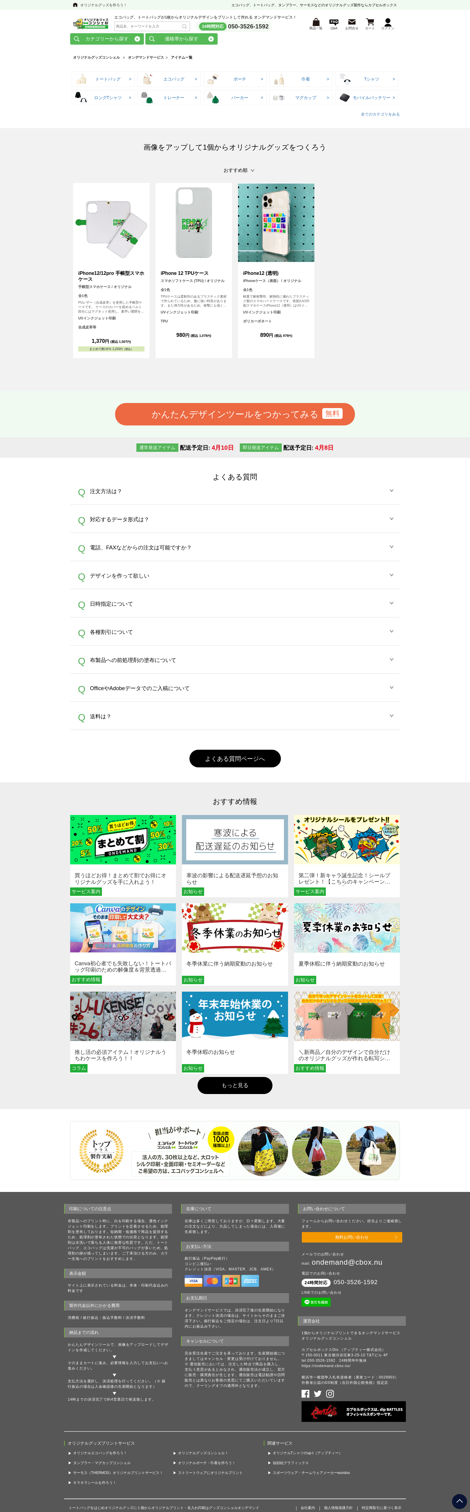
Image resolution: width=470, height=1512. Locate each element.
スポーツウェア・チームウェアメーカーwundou (311, 1474)
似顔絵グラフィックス (291, 1465)
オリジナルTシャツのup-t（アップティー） (307, 1455)
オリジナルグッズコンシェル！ (203, 1455)
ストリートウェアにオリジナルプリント (210, 1474)
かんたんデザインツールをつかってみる (235, 416)
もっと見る (235, 1087)
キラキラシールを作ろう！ (94, 1484)
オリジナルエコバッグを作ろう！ (100, 1455)
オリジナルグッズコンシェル (96, 59)
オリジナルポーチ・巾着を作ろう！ (207, 1465)
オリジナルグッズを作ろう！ (103, 5)
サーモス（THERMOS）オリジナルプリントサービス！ (118, 1474)
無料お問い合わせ (352, 1239)
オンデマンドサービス (146, 59)
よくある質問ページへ (235, 760)
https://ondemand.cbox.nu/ (326, 1368)
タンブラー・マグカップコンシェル (102, 1465)
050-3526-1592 (248, 27)
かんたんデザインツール (89, 1347)
